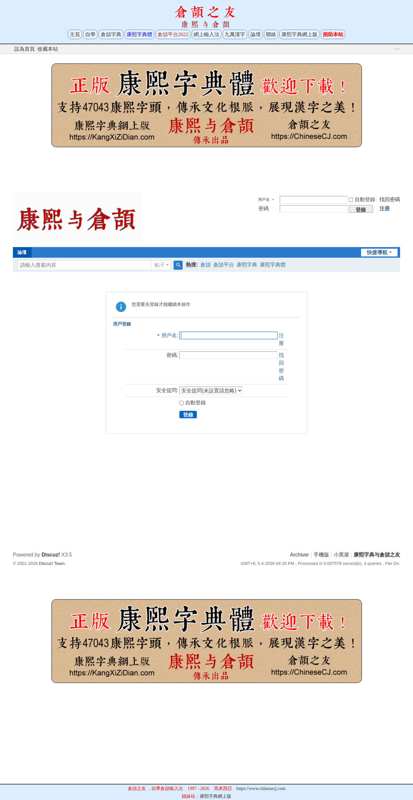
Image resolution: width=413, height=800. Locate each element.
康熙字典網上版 (299, 34)
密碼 (263, 208)
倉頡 (205, 264)
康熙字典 (247, 264)
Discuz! (51, 554)
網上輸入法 (206, 34)
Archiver (299, 554)
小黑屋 (341, 554)
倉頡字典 (111, 34)
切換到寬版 (397, 49)
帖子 (160, 265)
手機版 (321, 554)
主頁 (75, 34)
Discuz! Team (52, 563)
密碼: (172, 355)
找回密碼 (389, 199)
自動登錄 (362, 199)
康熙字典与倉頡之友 (377, 554)
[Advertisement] (206, 171)
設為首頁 (24, 49)
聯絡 (271, 34)
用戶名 (264, 199)
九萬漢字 (235, 34)
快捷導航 (377, 252)
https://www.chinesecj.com (261, 788)
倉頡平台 (223, 264)
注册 (384, 208)
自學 (90, 34)
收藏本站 (47, 49)
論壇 (255, 34)
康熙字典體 (273, 264)
